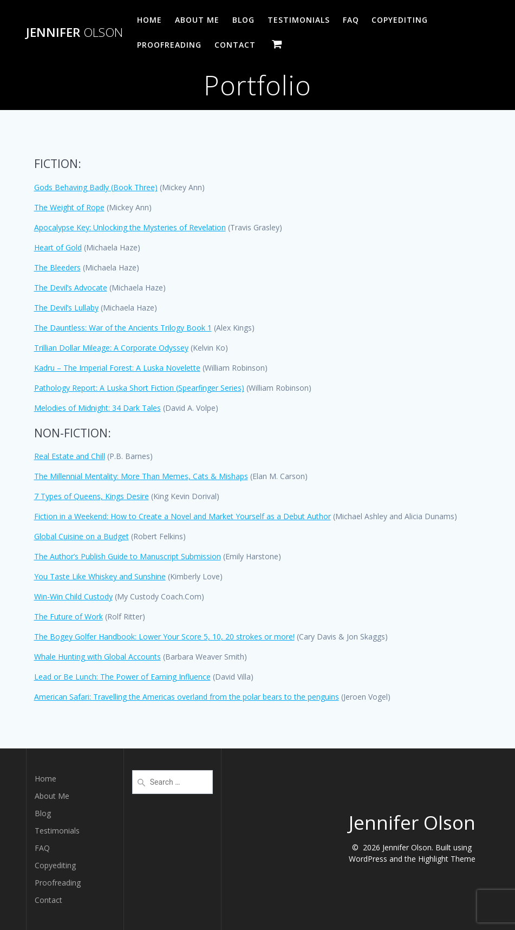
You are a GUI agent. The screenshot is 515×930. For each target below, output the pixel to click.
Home (149, 20)
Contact (235, 45)
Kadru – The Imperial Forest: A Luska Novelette (117, 368)
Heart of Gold (58, 247)
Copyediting (399, 20)
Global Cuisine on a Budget (81, 536)
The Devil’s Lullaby (66, 307)
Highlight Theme (446, 859)
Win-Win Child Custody (73, 596)
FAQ (351, 20)
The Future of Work (68, 616)
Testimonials (299, 20)
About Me (197, 20)
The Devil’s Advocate (70, 287)
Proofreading (169, 45)
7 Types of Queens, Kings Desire (91, 496)
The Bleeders (57, 267)
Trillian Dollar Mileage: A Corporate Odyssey (111, 348)
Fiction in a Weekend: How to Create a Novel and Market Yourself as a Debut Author (182, 516)
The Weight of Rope (69, 207)
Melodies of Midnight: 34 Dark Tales (97, 408)
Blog (243, 20)
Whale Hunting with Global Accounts (97, 656)
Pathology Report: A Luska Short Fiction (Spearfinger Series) (139, 388)
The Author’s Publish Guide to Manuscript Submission (127, 556)
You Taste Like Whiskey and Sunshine (100, 576)
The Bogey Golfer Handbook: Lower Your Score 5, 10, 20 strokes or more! (164, 636)
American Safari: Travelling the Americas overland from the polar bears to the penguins (186, 697)
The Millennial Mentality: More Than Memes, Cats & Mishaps (141, 476)
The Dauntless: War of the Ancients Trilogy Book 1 (123, 327)
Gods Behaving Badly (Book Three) (96, 187)
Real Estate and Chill (69, 456)
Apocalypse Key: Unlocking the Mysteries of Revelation (130, 227)
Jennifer (74, 32)
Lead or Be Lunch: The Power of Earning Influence (122, 676)
